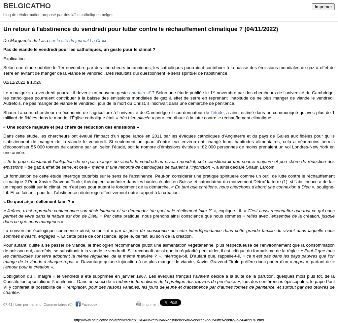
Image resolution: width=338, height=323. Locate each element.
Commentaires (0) (58, 304)
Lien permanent (28, 304)
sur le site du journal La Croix (77, 40)
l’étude (217, 112)
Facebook (86, 304)
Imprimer (323, 6)
